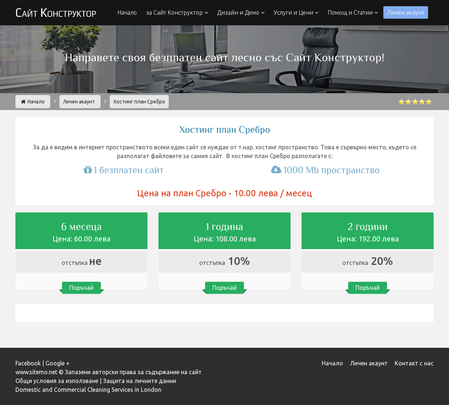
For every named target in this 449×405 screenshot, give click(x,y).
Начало (127, 12)
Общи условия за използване (56, 380)
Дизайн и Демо (240, 12)
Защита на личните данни (139, 380)
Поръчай (81, 287)
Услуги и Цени (296, 12)
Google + (57, 363)
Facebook (28, 363)
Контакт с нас (414, 363)
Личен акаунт (405, 12)
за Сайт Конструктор (177, 12)
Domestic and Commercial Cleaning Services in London (88, 389)
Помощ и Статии (353, 12)
